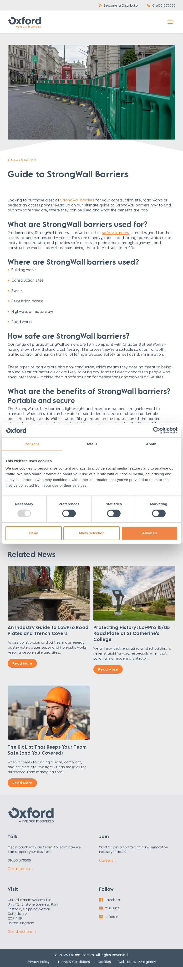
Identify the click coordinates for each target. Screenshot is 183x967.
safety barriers (115, 232)
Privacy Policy (38, 962)
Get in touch (20, 869)
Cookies (104, 962)
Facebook (110, 900)
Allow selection (91, 533)
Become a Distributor (121, 5)
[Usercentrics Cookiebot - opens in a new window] (157, 430)
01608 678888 (163, 5)
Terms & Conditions (73, 962)
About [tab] (151, 444)
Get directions (22, 931)
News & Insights (23, 160)
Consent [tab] (32, 444)
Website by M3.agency (137, 962)
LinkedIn (108, 917)
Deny (33, 533)
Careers (107, 860)
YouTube (109, 908)
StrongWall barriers (77, 200)
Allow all (149, 533)
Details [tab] (91, 444)
